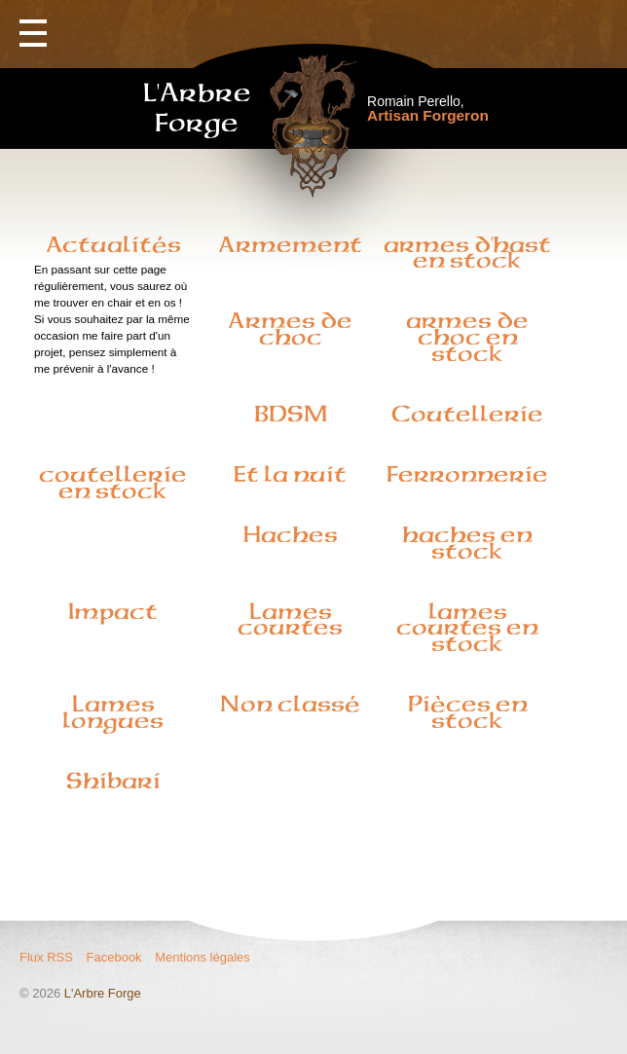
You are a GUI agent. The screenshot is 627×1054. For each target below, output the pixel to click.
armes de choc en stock (467, 337)
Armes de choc (290, 328)
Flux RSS (46, 957)
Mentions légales (202, 957)
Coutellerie (467, 413)
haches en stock (467, 542)
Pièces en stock (468, 712)
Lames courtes (290, 619)
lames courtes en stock (467, 628)
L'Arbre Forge (102, 993)
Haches (290, 534)
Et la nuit (290, 474)
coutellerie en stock (113, 482)
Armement (290, 244)
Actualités (113, 244)
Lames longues (113, 712)
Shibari (113, 780)
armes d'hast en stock (467, 252)
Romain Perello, (428, 108)
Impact (113, 611)
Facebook (114, 957)
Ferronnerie (467, 474)
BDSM (290, 413)
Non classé (290, 703)
